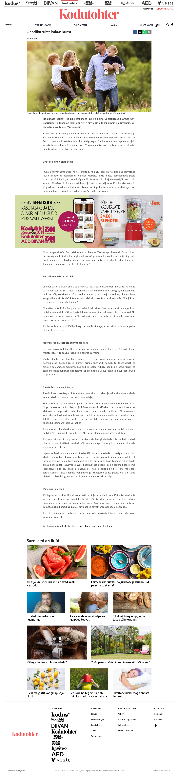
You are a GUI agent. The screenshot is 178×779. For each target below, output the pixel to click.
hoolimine (108, 525)
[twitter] (140, 32)
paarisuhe (97, 525)
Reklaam (158, 713)
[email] (149, 32)
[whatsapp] (144, 32)
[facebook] (135, 32)
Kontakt (158, 719)
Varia (114, 25)
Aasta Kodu (146, 25)
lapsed (75, 525)
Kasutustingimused (127, 719)
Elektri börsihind (126, 730)
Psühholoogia (43, 25)
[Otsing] (168, 25)
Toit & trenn (81, 25)
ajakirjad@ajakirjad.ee (89, 770)
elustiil (67, 525)
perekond (85, 525)
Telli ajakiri (148, 9)
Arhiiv (121, 713)
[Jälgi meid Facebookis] (172, 25)
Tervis (8, 25)
